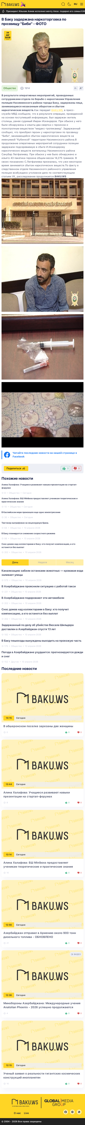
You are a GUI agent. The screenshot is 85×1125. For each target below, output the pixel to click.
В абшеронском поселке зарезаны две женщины (38, 726)
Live (26, 1113)
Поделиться (16, 468)
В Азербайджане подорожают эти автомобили (33, 597)
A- (75, 88)
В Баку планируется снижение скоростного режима (28, 533)
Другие (15, 662)
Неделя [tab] (42, 562)
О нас (17, 1113)
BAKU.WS (57, 110)
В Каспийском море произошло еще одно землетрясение (31, 512)
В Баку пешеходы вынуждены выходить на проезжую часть (41, 640)
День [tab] (15, 562)
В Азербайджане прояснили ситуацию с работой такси (39, 586)
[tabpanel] (42, 616)
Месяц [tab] (70, 562)
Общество (9, 88)
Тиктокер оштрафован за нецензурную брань (25, 523)
